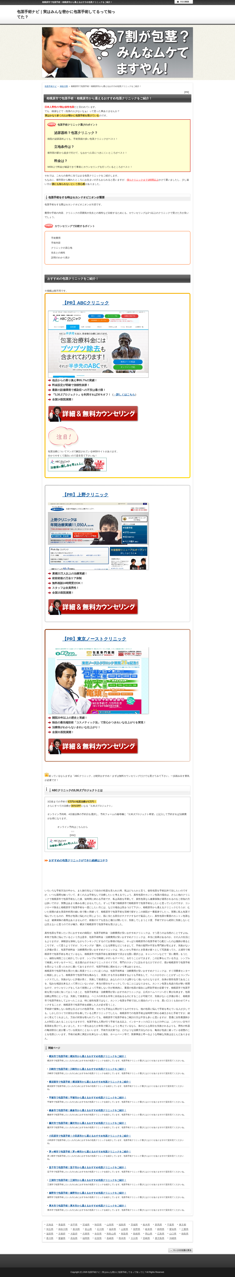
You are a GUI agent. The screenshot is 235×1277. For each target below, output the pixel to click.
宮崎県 (146, 1238)
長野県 (136, 1229)
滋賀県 (49, 1233)
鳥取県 (124, 1233)
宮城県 (86, 1224)
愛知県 (172, 1229)
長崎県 (110, 1238)
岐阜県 (148, 1229)
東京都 (182, 1224)
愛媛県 (61, 1238)
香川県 (49, 1238)
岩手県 (73, 1224)
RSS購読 (183, 2)
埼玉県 (49, 1229)
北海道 (49, 1224)
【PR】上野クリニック (85, 494)
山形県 (110, 1224)
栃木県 (146, 1224)
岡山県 (148, 1233)
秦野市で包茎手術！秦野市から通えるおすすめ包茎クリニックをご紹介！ (87, 1193)
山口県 (172, 1233)
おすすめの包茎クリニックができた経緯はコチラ (78, 860)
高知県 (73, 1238)
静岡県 (160, 1229)
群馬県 (158, 1224)
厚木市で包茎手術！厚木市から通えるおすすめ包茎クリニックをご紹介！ (87, 1205)
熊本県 (122, 1238)
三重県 (184, 1229)
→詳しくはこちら (124, 394)
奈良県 (98, 1233)
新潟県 (76, 1229)
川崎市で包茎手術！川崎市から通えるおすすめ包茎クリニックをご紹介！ (87, 1069)
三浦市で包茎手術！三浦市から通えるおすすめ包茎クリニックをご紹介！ (87, 1180)
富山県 (88, 1229)
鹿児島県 (159, 1238)
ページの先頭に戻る (180, 1250)
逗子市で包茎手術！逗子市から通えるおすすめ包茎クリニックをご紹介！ (87, 1167)
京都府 (61, 1233)
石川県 (100, 1229)
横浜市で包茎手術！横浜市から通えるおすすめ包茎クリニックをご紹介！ (87, 1056)
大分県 (134, 1238)
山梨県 (124, 1229)
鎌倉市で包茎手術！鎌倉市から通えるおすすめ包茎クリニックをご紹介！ (87, 1110)
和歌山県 (111, 1233)
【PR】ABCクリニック (85, 302)
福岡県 (86, 1238)
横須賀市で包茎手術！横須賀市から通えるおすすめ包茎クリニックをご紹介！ (90, 1081)
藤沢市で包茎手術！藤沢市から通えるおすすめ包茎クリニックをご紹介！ (87, 1123)
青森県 (61, 1224)
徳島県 (184, 1233)
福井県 (112, 1229)
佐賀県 (98, 1238)
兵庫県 (86, 1233)
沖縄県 (172, 1238)
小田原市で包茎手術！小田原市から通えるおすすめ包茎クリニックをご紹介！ (90, 1135)
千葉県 (170, 1224)
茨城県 (134, 1224)
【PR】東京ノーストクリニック (94, 638)
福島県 (122, 1224)
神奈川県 (64, 86)
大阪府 (73, 1233)
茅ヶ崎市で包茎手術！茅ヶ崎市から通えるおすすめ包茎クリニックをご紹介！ (90, 1151)
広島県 (160, 1233)
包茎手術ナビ (51, 86)
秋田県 (98, 1224)
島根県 (136, 1233)
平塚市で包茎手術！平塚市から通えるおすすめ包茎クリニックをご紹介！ (87, 1097)
